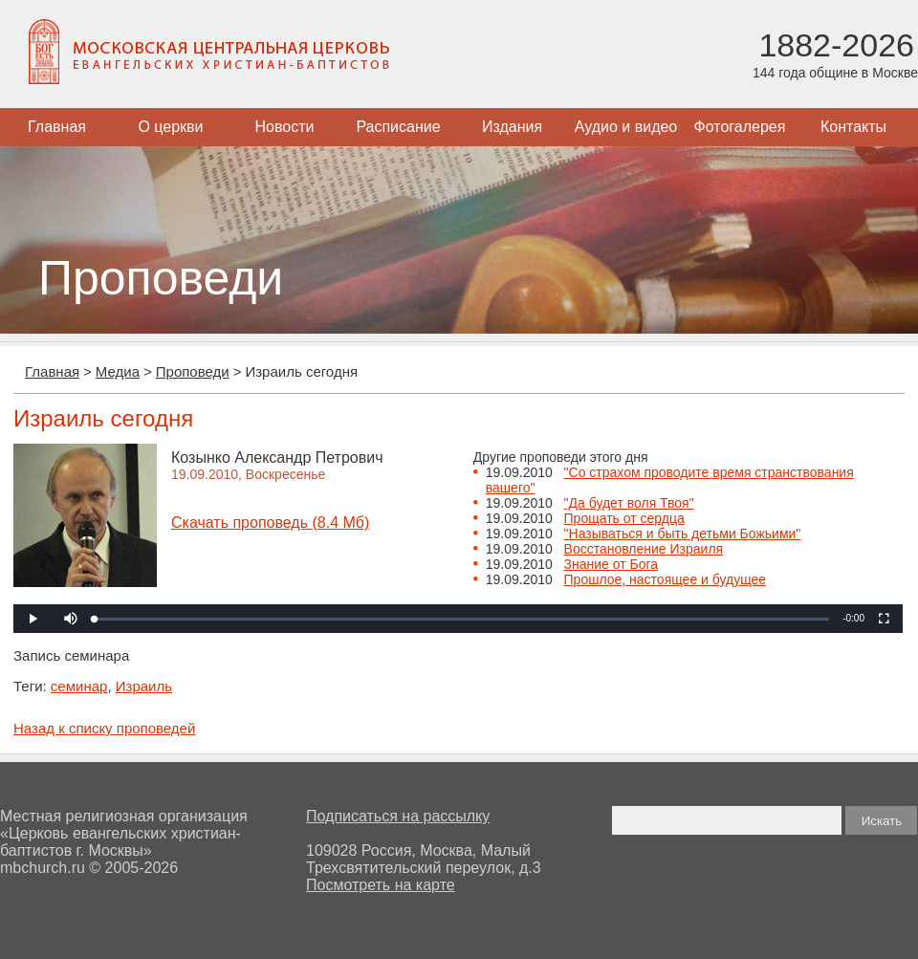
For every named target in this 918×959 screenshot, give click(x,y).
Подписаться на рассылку (398, 816)
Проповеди (193, 371)
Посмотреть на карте (380, 885)
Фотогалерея (740, 127)
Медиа (118, 371)
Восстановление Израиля (644, 548)
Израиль (144, 686)
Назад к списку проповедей (104, 728)
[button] (71, 618)
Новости (285, 127)
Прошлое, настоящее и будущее (665, 579)
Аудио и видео (626, 127)
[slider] (462, 619)
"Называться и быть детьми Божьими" (682, 533)
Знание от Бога (611, 564)
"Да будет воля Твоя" (629, 503)
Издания (512, 127)
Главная (57, 127)
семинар (79, 686)
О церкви (170, 127)
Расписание (398, 127)
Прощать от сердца (624, 518)
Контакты (853, 127)
